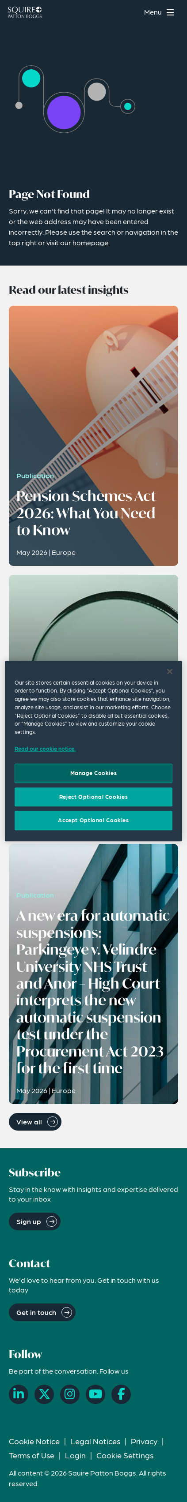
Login (75, 1455)
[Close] (169, 671)
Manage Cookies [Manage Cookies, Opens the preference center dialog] (93, 773)
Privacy (144, 1441)
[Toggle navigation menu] (160, 12)
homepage (90, 242)
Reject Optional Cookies (93, 796)
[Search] (131, 12)
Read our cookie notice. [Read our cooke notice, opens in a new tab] (45, 748)
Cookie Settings (124, 1455)
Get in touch (36, 1312)
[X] (44, 1394)
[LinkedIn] (18, 1394)
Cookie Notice (34, 1441)
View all (29, 1121)
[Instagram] (70, 1394)
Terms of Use (31, 1455)
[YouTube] (95, 1394)
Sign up (28, 1221)
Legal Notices (95, 1441)
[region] (94, 751)
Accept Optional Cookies (93, 820)
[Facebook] (121, 1394)
